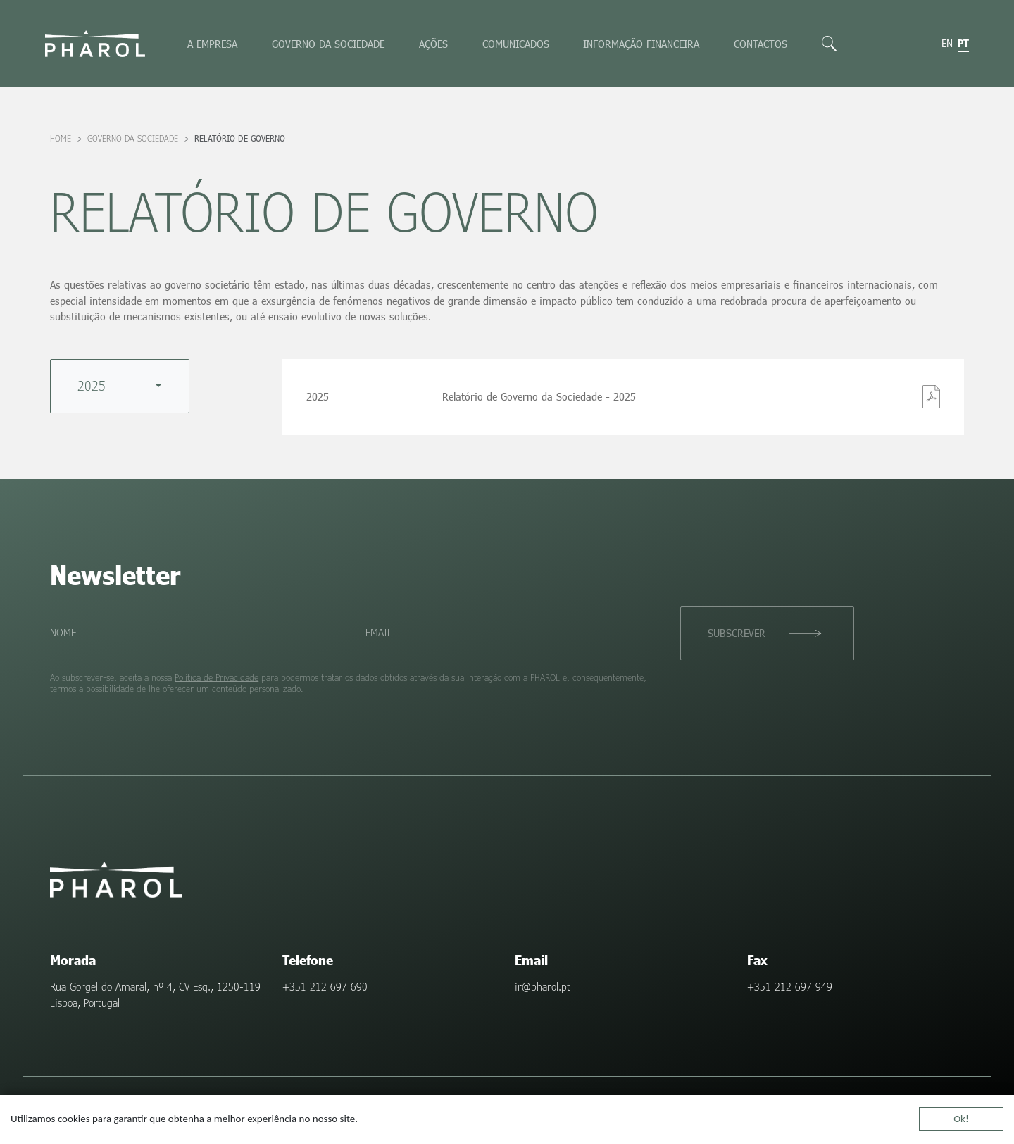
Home (60, 138)
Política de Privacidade (216, 677)
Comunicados (515, 43)
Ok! (961, 1120)
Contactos (760, 43)
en (947, 43)
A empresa (212, 43)
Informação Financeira (641, 43)
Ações (433, 43)
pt (963, 43)
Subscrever (736, 633)
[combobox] (119, 386)
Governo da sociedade (328, 43)
